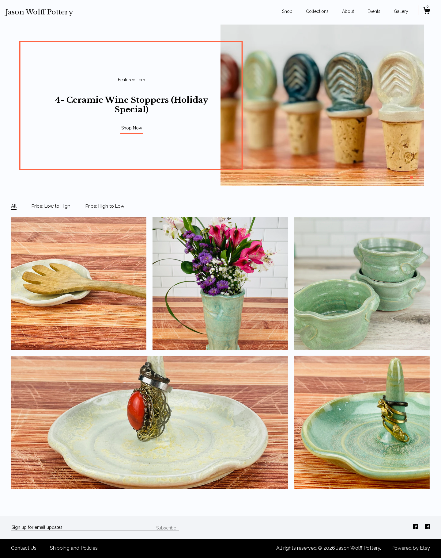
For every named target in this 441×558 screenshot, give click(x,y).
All (14, 206)
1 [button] (411, 177)
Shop (287, 11)
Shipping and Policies (74, 548)
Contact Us (23, 548)
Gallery (401, 11)
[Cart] (426, 11)
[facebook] (416, 527)
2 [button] (417, 177)
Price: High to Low (104, 206)
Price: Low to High (51, 206)
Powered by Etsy (410, 548)
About (348, 11)
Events (374, 11)
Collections (317, 11)
